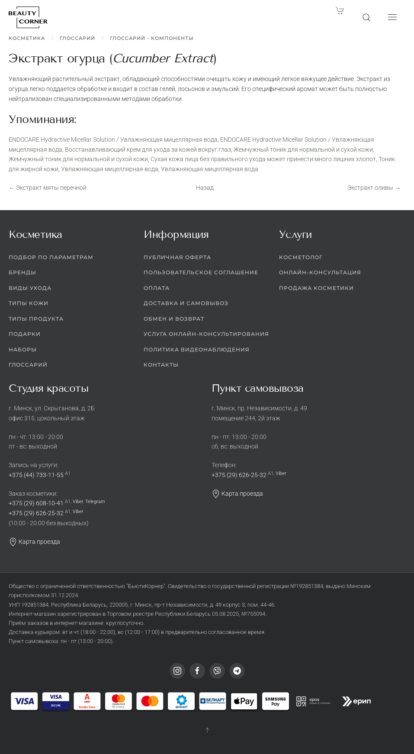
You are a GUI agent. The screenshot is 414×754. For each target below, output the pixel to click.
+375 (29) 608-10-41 (36, 503)
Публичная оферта (177, 257)
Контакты (161, 364)
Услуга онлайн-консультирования (206, 334)
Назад (205, 187)
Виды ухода (30, 288)
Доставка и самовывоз (186, 303)
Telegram (95, 501)
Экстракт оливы (374, 187)
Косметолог (301, 257)
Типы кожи (28, 303)
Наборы (23, 349)
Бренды (22, 272)
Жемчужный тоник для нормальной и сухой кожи (303, 149)
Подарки (25, 334)
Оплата (157, 288)
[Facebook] (197, 671)
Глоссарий (77, 38)
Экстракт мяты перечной (48, 187)
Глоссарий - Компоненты (152, 38)
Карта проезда (34, 541)
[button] (366, 17)
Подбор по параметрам (51, 257)
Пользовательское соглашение (201, 272)
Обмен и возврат (174, 318)
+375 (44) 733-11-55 (36, 474)
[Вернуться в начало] (28, 17)
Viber (78, 501)
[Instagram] (177, 671)
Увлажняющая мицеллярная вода (109, 169)
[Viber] (217, 671)
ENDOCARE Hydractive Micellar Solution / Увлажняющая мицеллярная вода (113, 139)
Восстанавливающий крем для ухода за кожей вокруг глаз (148, 149)
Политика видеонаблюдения (197, 349)
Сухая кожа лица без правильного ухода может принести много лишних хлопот (263, 159)
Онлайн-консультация (320, 272)
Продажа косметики (316, 288)
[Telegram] (237, 671)
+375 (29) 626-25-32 (36, 513)
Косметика (27, 38)
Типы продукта (36, 318)
